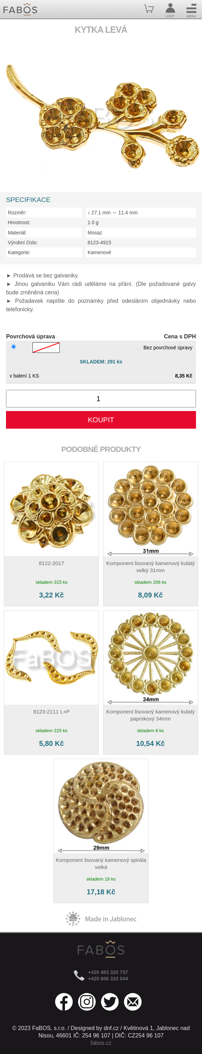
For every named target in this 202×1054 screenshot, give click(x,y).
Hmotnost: (19, 222)
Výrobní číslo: (23, 242)
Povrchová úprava (30, 336)
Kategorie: (19, 252)
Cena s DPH (180, 336)
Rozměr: (17, 212)
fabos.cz (101, 1043)
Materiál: (17, 232)
